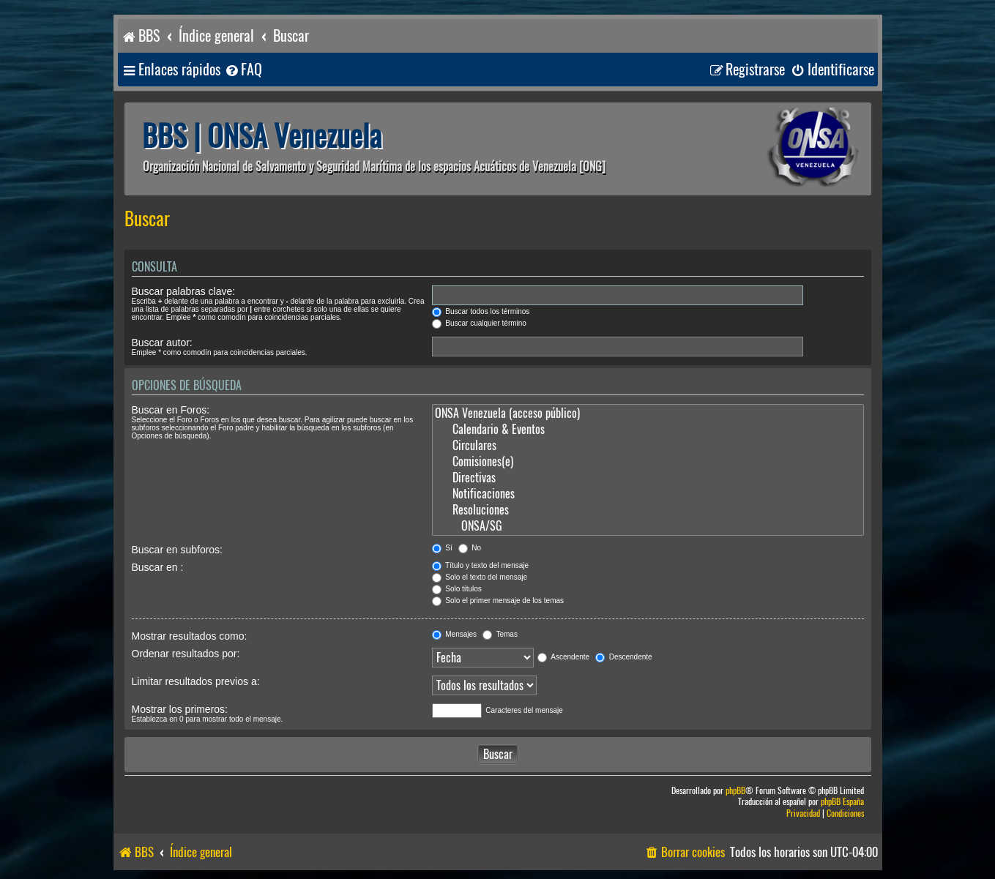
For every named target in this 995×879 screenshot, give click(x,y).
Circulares (647, 446)
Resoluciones (647, 510)
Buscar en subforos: (177, 550)
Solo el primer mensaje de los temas (498, 600)
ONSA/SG (647, 526)
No (470, 548)
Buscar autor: (162, 342)
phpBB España (842, 801)
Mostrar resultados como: (189, 636)
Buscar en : (158, 567)
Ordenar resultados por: (186, 653)
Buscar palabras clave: (184, 291)
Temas (500, 634)
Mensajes (454, 634)
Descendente (623, 657)
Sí (442, 548)
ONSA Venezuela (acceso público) (647, 413)
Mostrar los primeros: (180, 709)
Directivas (647, 478)
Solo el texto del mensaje (480, 577)
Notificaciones (647, 494)
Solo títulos (457, 589)
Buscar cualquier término (479, 323)
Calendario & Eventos (647, 430)
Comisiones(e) (647, 462)
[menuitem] (243, 69)
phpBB (735, 790)
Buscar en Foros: (171, 410)
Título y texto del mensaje (480, 565)
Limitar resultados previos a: (196, 681)
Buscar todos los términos (481, 311)
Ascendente (563, 657)
